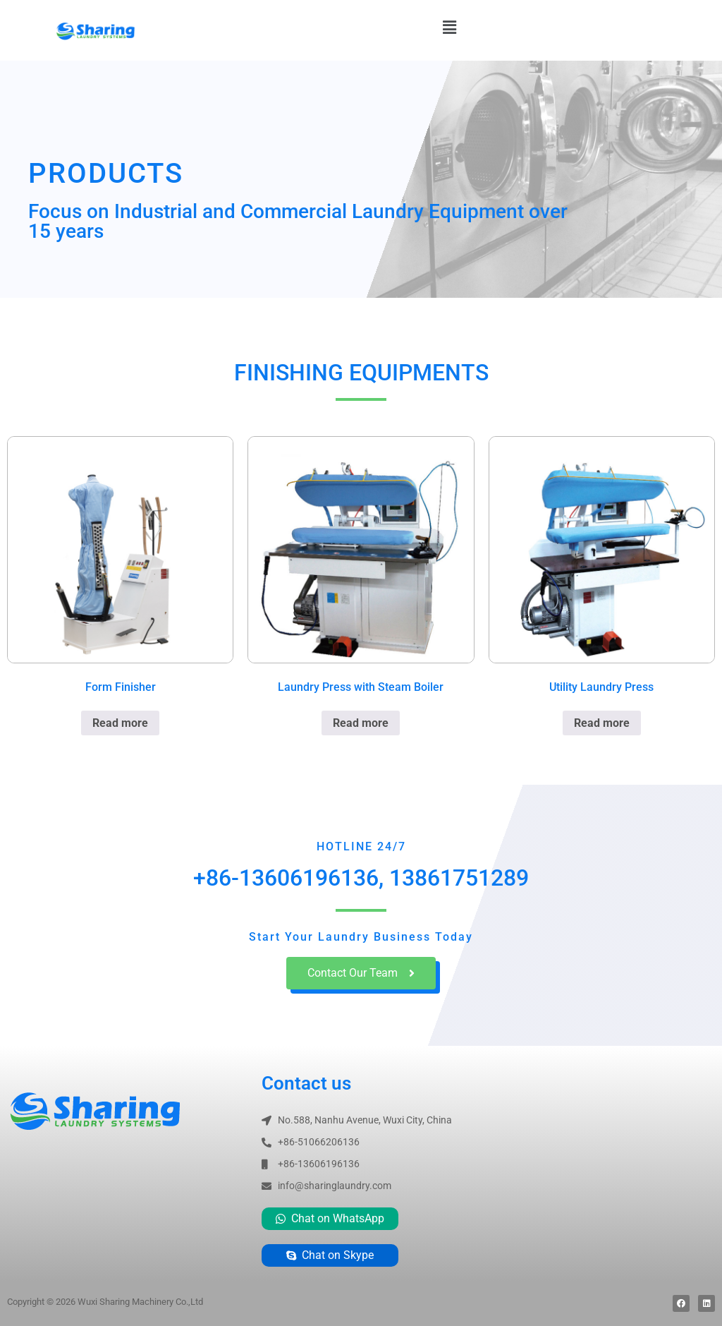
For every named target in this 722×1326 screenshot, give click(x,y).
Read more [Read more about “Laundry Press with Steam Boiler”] (360, 723)
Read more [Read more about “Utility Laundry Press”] (602, 723)
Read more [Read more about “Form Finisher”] (120, 723)
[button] (449, 27)
